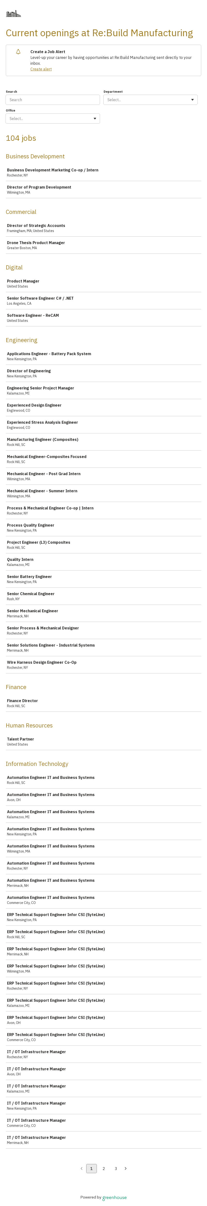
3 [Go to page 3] (116, 1168)
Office (10, 110)
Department (113, 92)
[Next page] (126, 1169)
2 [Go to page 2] (104, 1168)
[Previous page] (81, 1169)
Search (11, 92)
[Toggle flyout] (192, 100)
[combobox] (107, 99)
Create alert (41, 69)
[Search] (53, 100)
